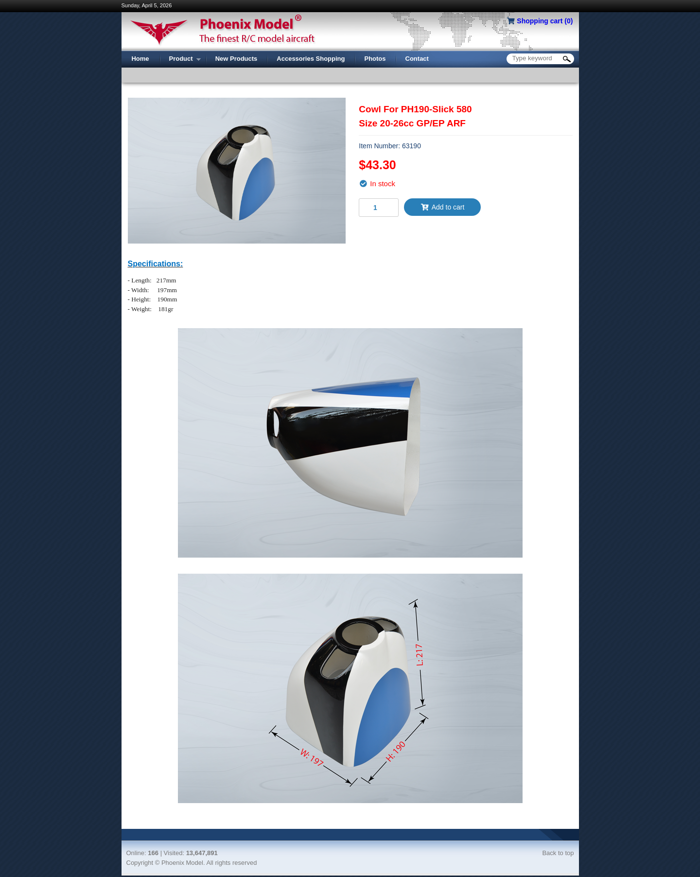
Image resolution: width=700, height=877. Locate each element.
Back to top (558, 853)
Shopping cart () (545, 21)
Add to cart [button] (442, 207)
